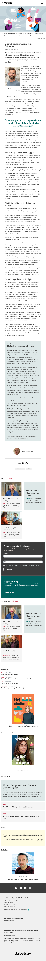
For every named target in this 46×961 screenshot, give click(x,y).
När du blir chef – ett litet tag (9, 683)
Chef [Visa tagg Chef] (29, 468)
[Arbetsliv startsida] (23, 953)
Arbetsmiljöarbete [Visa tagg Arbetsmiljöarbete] (19, 468)
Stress (2, 672)
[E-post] (30, 888)
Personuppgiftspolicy (9, 935)
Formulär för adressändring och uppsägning (17, 909)
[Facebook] (16, 888)
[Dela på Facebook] (23, 463)
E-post (5, 553)
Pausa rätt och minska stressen (9, 674)
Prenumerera (9, 569)
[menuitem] (12, 3)
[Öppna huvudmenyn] (42, 2)
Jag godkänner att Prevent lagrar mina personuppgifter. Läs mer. (22, 565)
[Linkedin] (25, 888)
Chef (6, 41)
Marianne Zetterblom (9, 920)
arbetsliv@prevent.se (9, 906)
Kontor (3, 677)
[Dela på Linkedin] (26, 463)
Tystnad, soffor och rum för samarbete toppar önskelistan (17, 679)
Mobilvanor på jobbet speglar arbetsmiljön (13, 688)
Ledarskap (15, 601)
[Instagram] (20, 888)
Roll (4, 559)
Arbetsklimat (4, 686)
